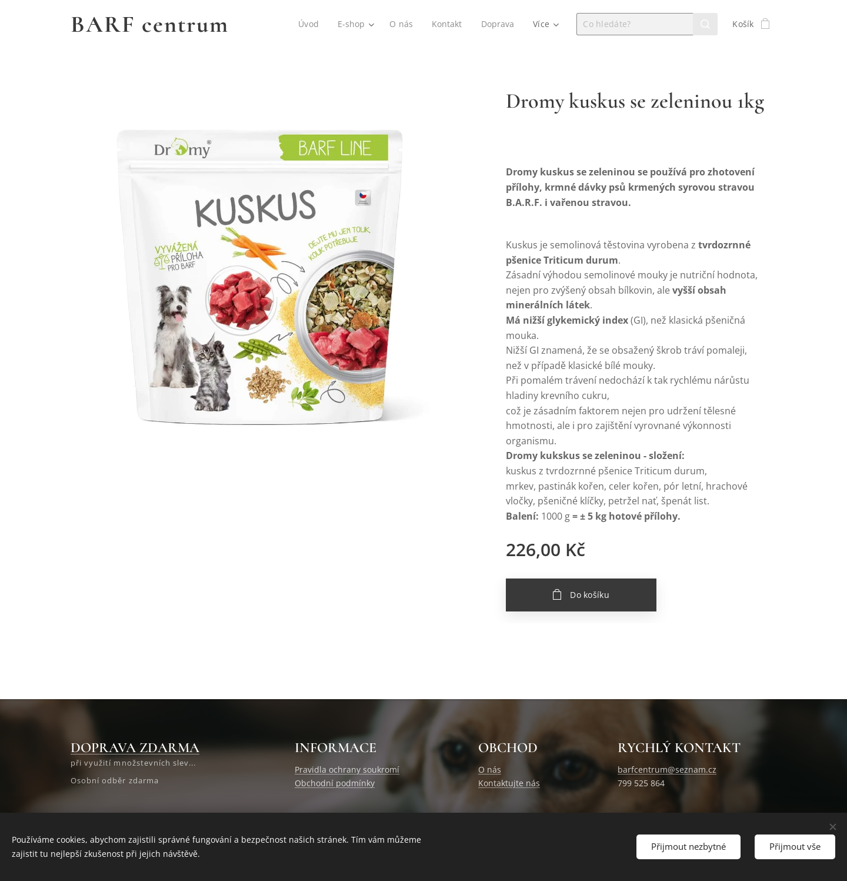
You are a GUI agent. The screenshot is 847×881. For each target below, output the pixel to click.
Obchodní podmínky (335, 783)
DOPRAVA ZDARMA (135, 747)
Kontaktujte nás (509, 783)
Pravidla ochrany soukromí (347, 769)
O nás (489, 769)
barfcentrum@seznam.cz (667, 769)
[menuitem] (308, 24)
